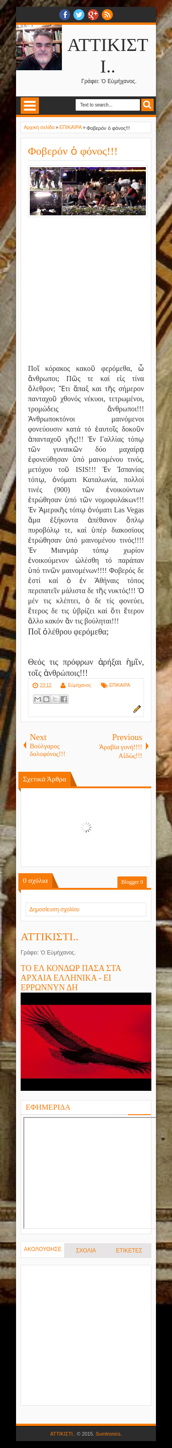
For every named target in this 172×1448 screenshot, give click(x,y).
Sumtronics (108, 1434)
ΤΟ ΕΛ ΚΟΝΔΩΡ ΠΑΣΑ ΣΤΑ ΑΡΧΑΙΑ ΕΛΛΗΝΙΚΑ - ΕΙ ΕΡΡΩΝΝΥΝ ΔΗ (71, 978)
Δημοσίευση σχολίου (54, 909)
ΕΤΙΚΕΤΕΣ (129, 1250)
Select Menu (30, 105)
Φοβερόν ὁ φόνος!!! (73, 151)
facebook (64, 14)
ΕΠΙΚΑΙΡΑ (119, 685)
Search (147, 105)
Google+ (93, 14)
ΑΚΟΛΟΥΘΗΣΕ (42, 1249)
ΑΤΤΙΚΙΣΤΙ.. (49, 937)
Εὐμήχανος (79, 685)
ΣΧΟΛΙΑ (86, 1250)
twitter (78, 14)
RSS (107, 14)
